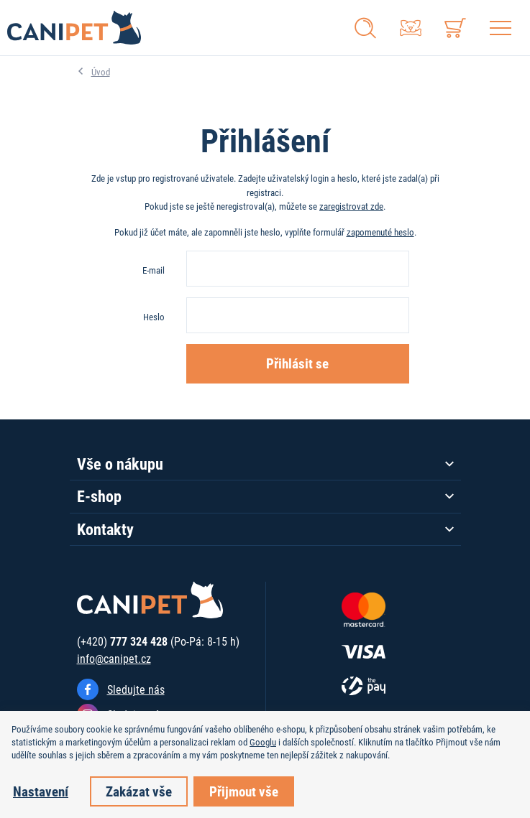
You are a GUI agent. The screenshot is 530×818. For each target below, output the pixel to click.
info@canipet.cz (114, 658)
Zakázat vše (139, 791)
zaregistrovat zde (351, 206)
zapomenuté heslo (380, 232)
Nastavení (40, 791)
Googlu (263, 741)
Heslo (154, 316)
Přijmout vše (243, 791)
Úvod (100, 71)
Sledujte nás (136, 689)
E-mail (153, 270)
